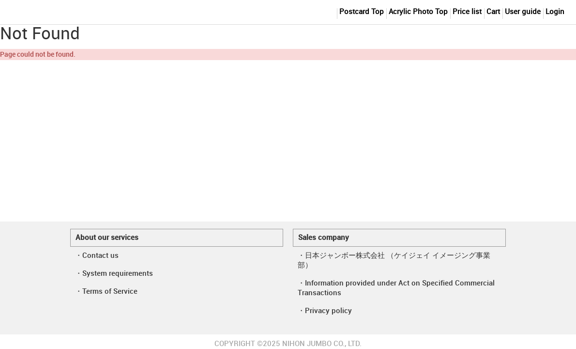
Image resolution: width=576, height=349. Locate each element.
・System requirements (114, 274)
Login (555, 12)
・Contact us (97, 256)
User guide (523, 12)
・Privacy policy (325, 311)
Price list (467, 12)
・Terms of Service (106, 292)
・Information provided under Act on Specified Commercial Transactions (396, 288)
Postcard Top (361, 12)
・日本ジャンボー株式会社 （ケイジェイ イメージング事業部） (394, 261)
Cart (493, 12)
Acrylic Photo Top (418, 12)
